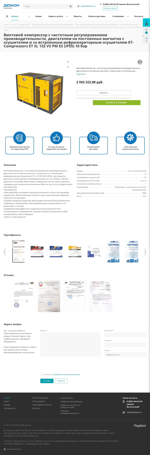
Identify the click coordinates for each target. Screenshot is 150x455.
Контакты (36, 408)
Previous (4, 252)
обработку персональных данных (67, 374)
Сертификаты (9, 408)
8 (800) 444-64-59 (121, 4)
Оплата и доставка (40, 398)
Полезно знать (67, 398)
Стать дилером (38, 401)
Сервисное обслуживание (72, 401)
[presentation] (59, 364)
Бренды (7, 405)
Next (145, 252)
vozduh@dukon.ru (88, 6)
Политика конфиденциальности (70, 412)
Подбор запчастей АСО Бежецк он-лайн (70, 406)
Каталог (7, 398)
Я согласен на (61, 374)
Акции (6, 401)
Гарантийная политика (42, 405)
